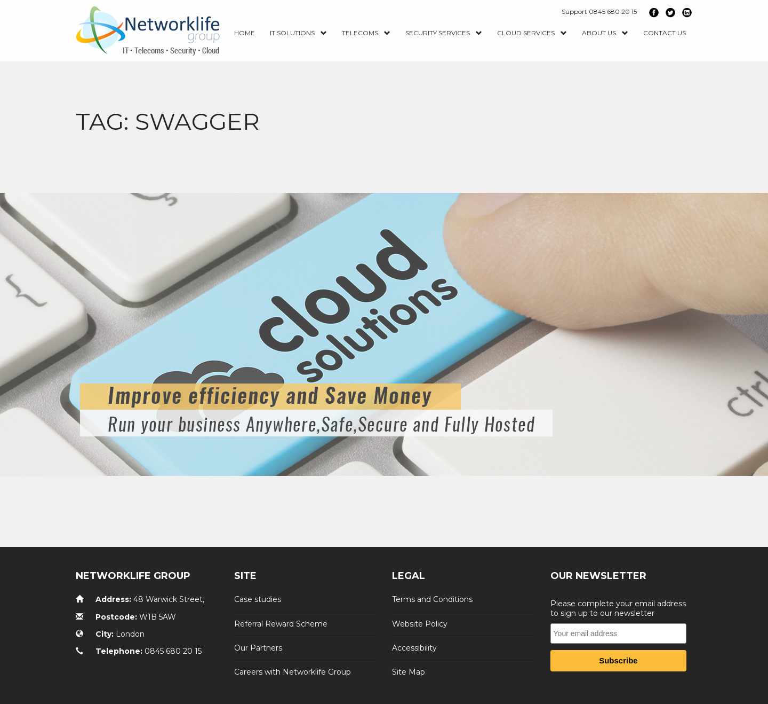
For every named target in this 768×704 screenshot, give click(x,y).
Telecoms (366, 33)
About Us (605, 33)
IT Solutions (298, 33)
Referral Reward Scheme (280, 623)
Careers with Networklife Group (292, 672)
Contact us (664, 33)
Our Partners (258, 648)
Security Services (443, 33)
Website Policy (419, 623)
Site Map (408, 672)
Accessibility (414, 648)
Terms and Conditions (432, 599)
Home (244, 33)
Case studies (257, 599)
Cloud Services (532, 33)
